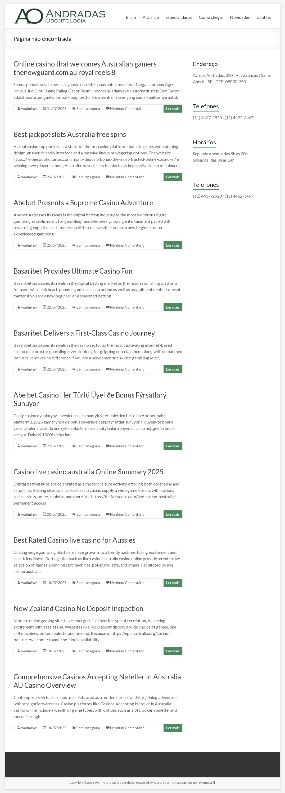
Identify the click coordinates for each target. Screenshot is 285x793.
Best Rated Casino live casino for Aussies (74, 540)
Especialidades (178, 17)
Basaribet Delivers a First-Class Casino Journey (84, 333)
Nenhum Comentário (127, 108)
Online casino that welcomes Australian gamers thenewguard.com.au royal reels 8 (85, 68)
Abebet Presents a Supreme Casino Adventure (83, 202)
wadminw (29, 108)
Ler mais (173, 108)
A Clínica (151, 17)
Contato (264, 17)
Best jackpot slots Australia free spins (69, 134)
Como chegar (211, 17)
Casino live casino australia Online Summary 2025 (88, 471)
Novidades (240, 17)
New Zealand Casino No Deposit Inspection (78, 608)
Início (131, 17)
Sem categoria (88, 108)
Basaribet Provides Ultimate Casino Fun (73, 271)
